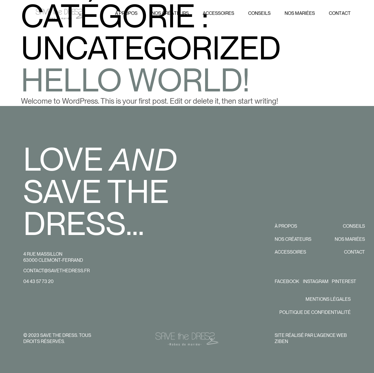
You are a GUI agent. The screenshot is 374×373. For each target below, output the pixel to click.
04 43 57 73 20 (38, 281)
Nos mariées (350, 239)
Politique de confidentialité (315, 312)
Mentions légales (328, 299)
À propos (286, 226)
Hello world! (135, 80)
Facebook (287, 281)
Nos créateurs (293, 239)
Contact (354, 252)
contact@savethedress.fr (56, 270)
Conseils (354, 226)
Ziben (281, 341)
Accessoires (290, 252)
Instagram (316, 281)
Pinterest (344, 281)
